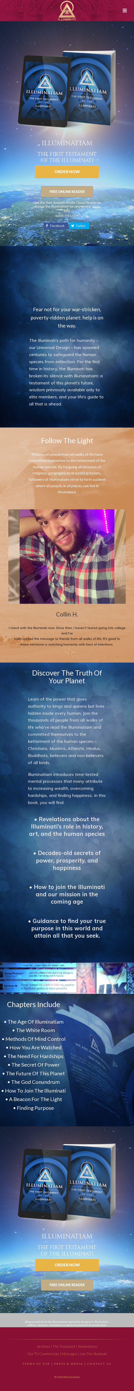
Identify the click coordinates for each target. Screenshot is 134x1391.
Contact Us (99, 1363)
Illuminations (87, 1346)
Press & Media (68, 1363)
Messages (69, 1354)
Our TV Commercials (43, 1354)
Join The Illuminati (93, 1354)
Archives (43, 1346)
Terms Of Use (36, 1363)
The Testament (64, 1346)
